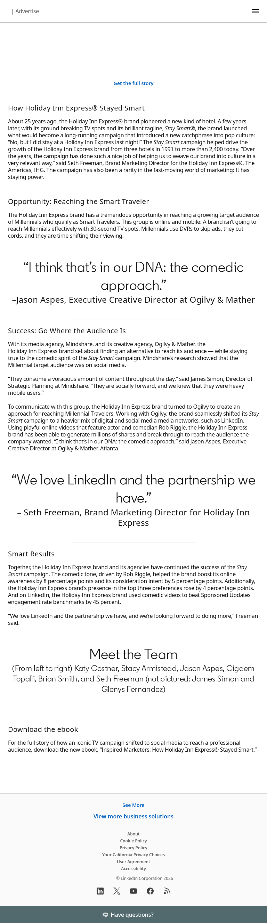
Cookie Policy (133, 841)
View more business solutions (133, 816)
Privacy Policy (133, 848)
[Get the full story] (134, 83)
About (133, 834)
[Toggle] (255, 914)
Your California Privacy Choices (133, 855)
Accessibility (133, 869)
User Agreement (133, 862)
